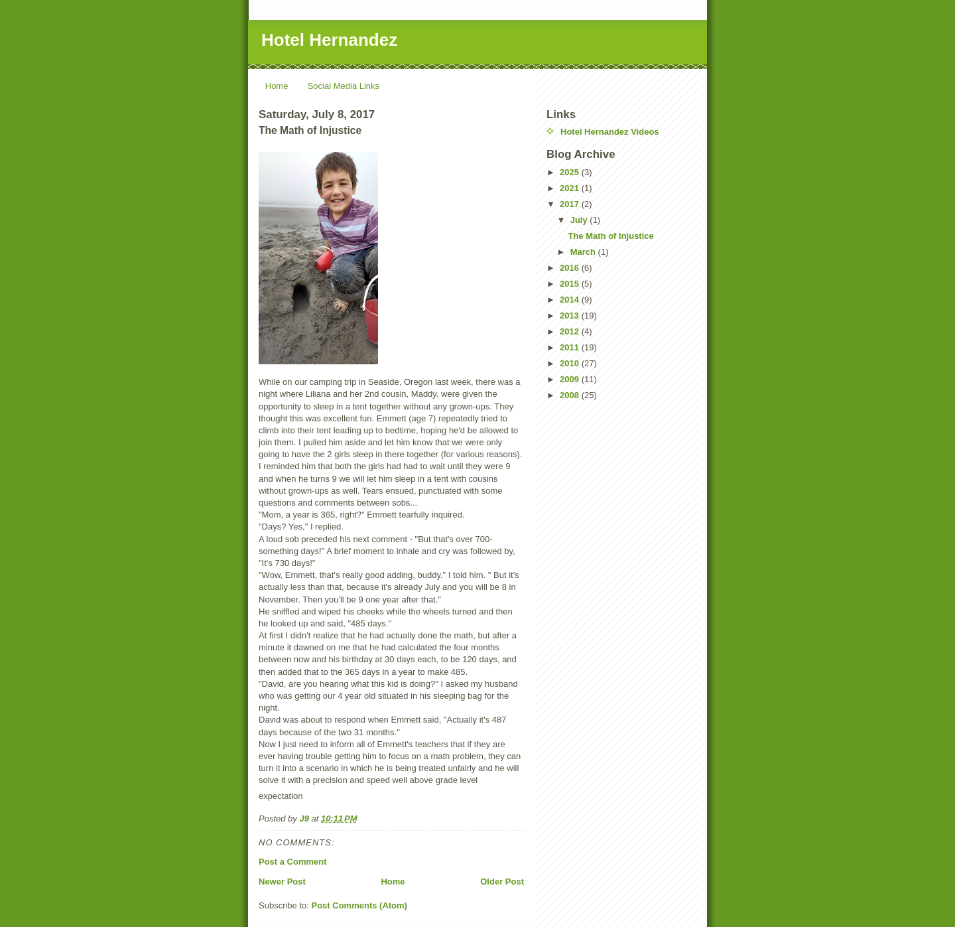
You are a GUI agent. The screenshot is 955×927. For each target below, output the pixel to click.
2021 (571, 188)
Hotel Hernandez (329, 40)
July (580, 220)
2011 (571, 347)
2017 (571, 204)
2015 (571, 284)
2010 (571, 363)
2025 (571, 172)
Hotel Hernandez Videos (609, 132)
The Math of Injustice (610, 236)
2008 (571, 395)
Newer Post (282, 882)
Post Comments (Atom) (359, 905)
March (584, 252)
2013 (571, 316)
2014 (571, 300)
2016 (571, 268)
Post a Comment (293, 862)
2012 (571, 331)
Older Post (502, 882)
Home (276, 86)
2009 (571, 379)
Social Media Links (343, 86)
